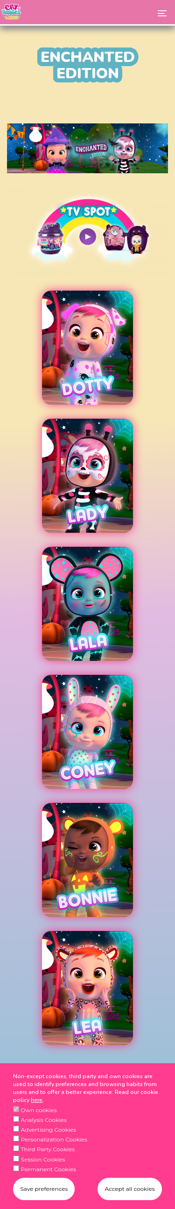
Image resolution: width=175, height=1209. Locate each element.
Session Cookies (43, 1164)
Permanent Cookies (49, 1174)
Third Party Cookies (48, 1155)
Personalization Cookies (54, 1145)
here (36, 1106)
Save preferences (44, 1194)
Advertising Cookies (49, 1135)
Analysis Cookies (44, 1125)
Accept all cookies (129, 1194)
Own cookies (39, 1116)
